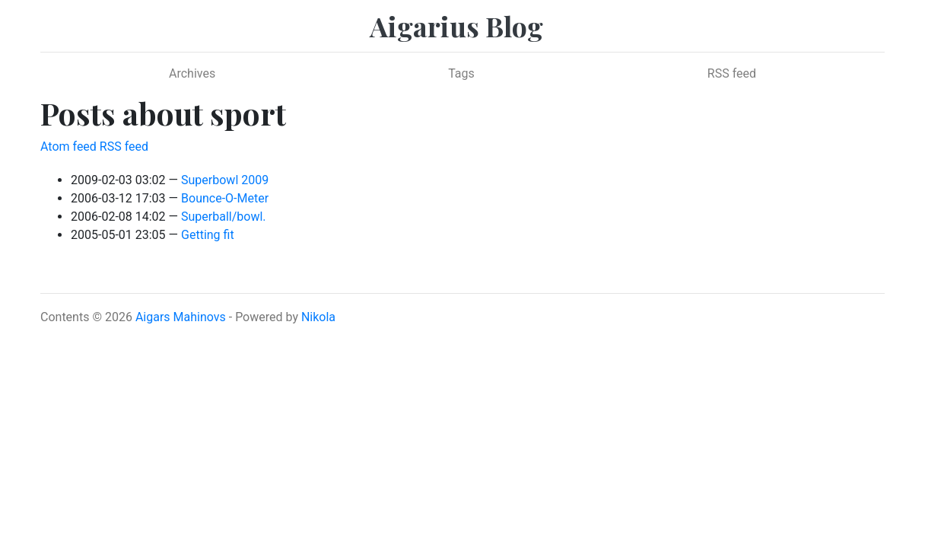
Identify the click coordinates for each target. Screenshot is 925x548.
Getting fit (207, 235)
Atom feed (68, 146)
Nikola (318, 317)
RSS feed (731, 73)
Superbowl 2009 (225, 180)
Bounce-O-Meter (225, 198)
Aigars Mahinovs (180, 317)
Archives (192, 73)
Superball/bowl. (223, 216)
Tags (461, 73)
